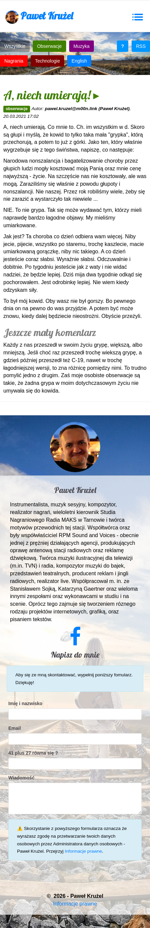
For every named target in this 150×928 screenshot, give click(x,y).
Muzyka (81, 46)
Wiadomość (21, 777)
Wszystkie (14, 46)
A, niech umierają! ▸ (51, 94)
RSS (141, 46)
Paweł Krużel (39, 16)
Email (14, 728)
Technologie (47, 61)
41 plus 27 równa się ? (33, 753)
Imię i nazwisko (25, 703)
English (79, 61)
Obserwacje (49, 46)
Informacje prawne (83, 851)
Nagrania (13, 61)
